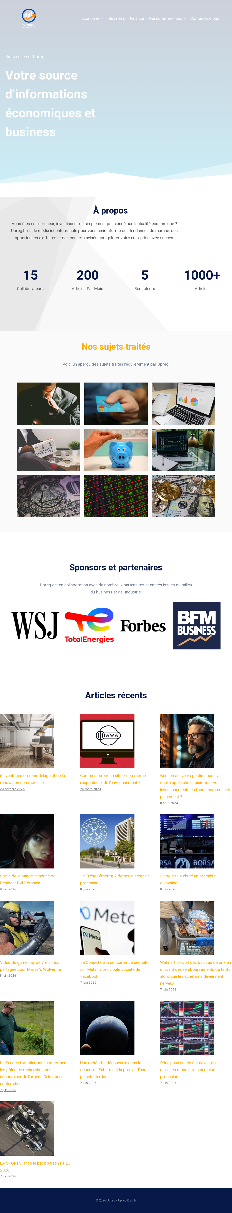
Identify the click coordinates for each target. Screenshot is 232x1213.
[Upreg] (28, 18)
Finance (137, 18)
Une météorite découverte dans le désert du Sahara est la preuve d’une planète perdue (113, 1069)
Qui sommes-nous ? (167, 18)
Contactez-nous (204, 18)
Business (116, 18)
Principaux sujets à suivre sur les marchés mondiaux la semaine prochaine (190, 1069)
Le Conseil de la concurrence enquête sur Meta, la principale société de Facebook (114, 969)
